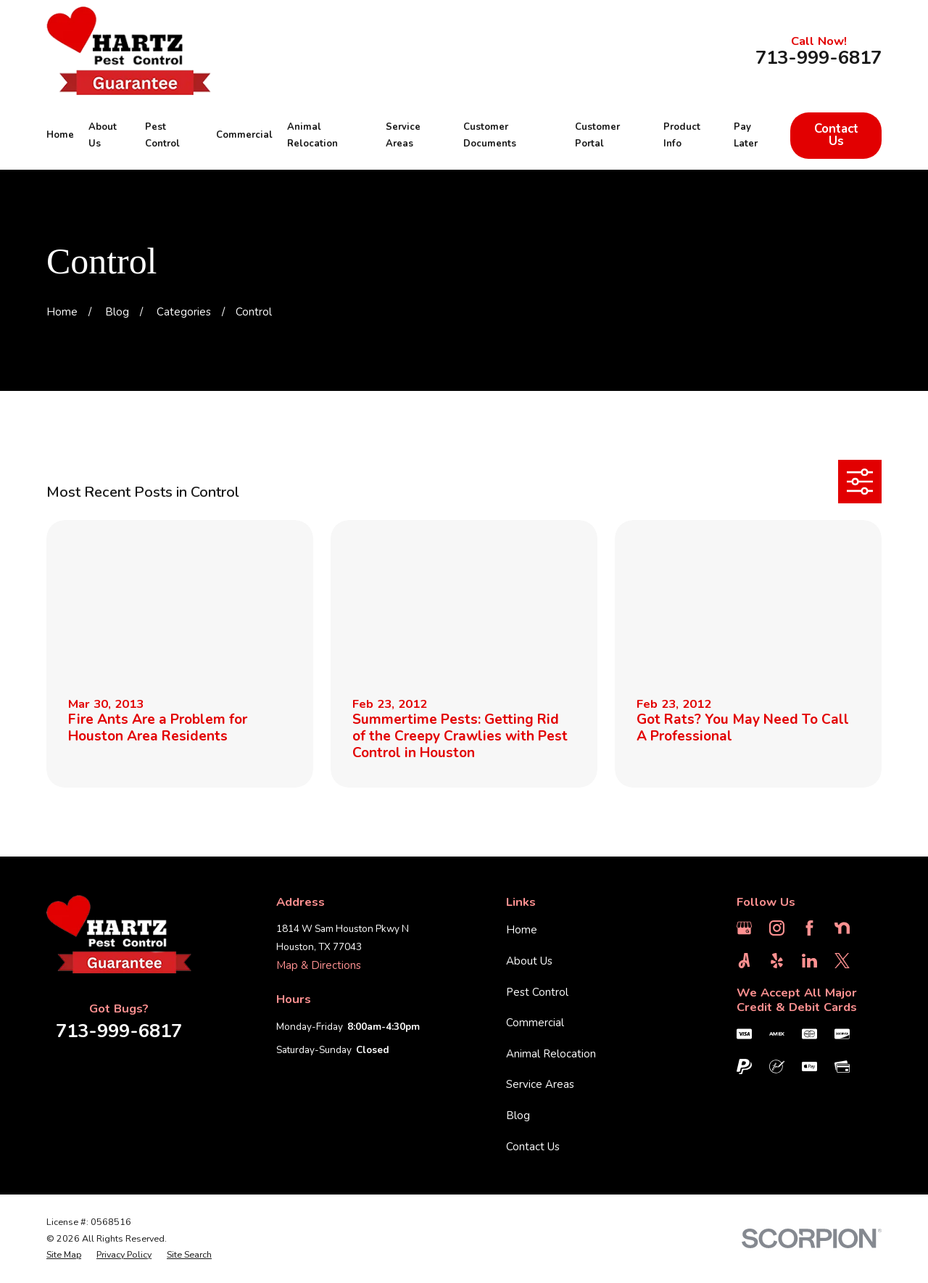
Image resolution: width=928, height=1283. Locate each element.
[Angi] (744, 960)
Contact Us (836, 134)
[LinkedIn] (809, 960)
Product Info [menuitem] (681, 135)
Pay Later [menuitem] (746, 135)
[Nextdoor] (842, 928)
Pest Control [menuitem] (162, 135)
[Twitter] (842, 960)
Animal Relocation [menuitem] (312, 135)
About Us (529, 961)
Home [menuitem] (60, 134)
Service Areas (540, 1084)
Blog (518, 1115)
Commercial (535, 1022)
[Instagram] (776, 928)
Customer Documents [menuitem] (489, 135)
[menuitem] (63, 1255)
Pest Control (537, 992)
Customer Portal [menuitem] (597, 135)
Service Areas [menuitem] (403, 135)
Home (521, 930)
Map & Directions (318, 965)
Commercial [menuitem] (244, 134)
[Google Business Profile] (744, 928)
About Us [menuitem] (102, 135)
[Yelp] (776, 960)
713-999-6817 (818, 58)
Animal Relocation (551, 1054)
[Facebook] (809, 928)
